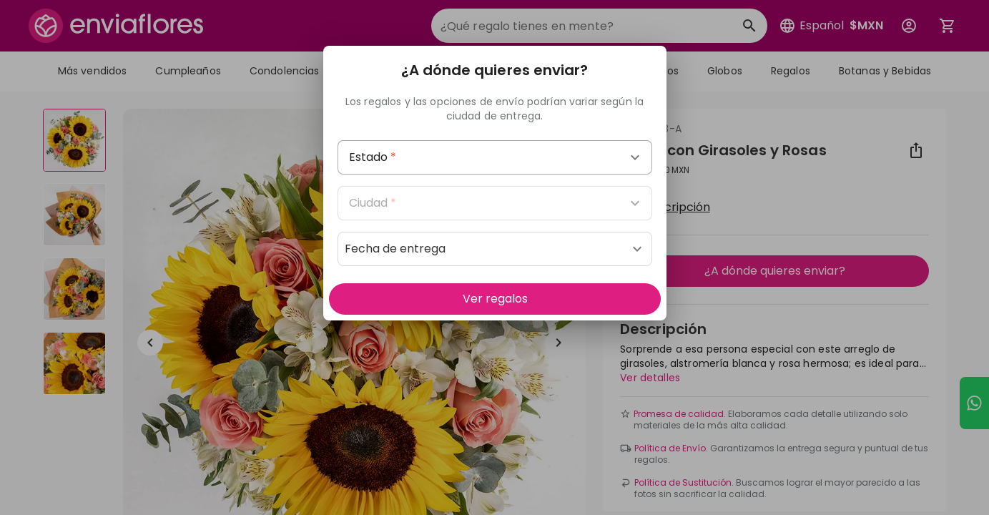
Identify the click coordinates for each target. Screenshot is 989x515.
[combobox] (495, 157)
